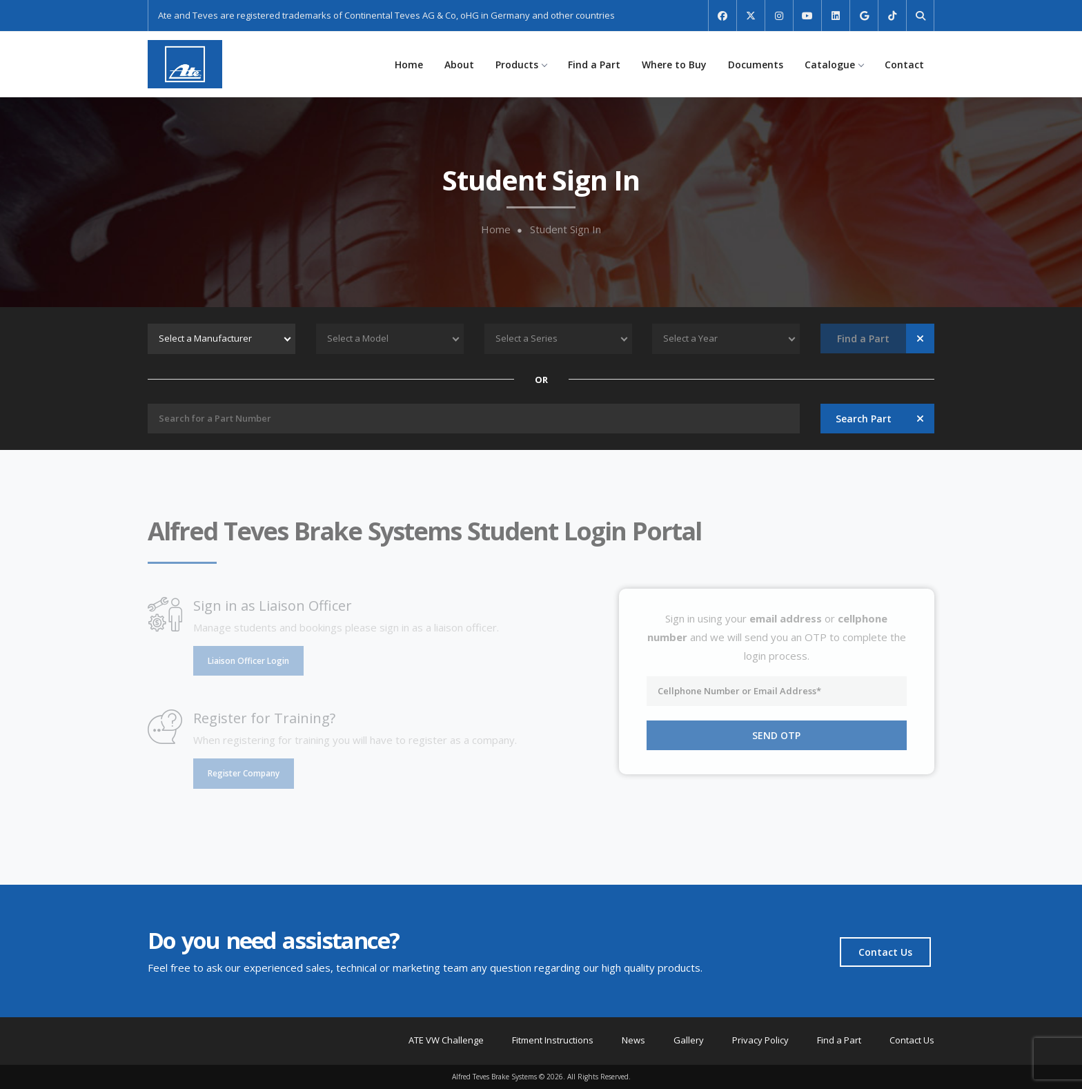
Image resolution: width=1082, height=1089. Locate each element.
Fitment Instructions (552, 1040)
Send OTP (776, 735)
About (459, 64)
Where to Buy (674, 64)
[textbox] (221, 339)
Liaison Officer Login (248, 661)
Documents (755, 64)
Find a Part (594, 64)
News (633, 1040)
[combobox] (221, 339)
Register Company (243, 773)
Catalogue (834, 64)
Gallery (688, 1040)
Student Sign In (565, 229)
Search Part (864, 418)
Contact (904, 64)
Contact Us (885, 952)
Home (409, 64)
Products (521, 64)
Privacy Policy (760, 1040)
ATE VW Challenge (446, 1040)
